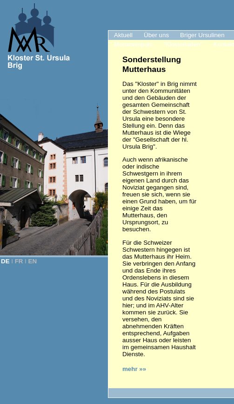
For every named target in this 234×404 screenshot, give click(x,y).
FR (19, 261)
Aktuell (123, 35)
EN (32, 261)
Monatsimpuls (133, 44)
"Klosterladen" (182, 44)
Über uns (156, 35)
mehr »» (134, 368)
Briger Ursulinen (202, 35)
